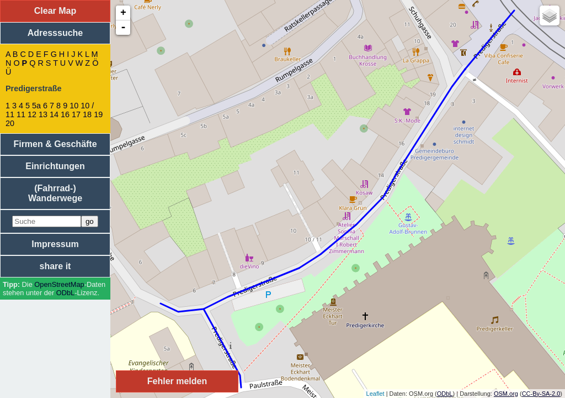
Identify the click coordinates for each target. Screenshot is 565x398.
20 (10, 123)
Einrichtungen (55, 166)
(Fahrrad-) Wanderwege (55, 193)
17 (76, 114)
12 (32, 114)
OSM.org (506, 393)
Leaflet (375, 393)
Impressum (54, 244)
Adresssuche (55, 33)
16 (65, 114)
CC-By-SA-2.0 (541, 393)
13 (43, 114)
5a (36, 105)
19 (98, 114)
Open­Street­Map (59, 284)
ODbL (65, 293)
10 (74, 105)
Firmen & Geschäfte (55, 144)
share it (55, 266)
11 (21, 114)
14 (54, 114)
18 (87, 114)
